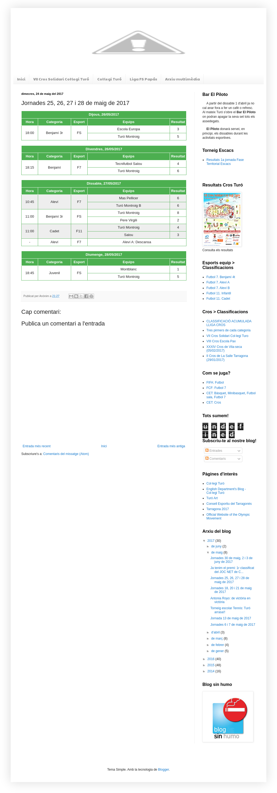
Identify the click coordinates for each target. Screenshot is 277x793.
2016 (211, 659)
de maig (217, 552)
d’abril (216, 632)
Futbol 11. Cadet (218, 298)
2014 (211, 671)
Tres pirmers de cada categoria (228, 330)
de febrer (218, 645)
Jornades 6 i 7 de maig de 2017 (232, 625)
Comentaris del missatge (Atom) (66, 454)
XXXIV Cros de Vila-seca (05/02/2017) (224, 348)
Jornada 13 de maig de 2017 (230, 618)
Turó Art (212, 498)
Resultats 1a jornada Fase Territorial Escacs (225, 161)
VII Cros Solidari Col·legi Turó (61, 79)
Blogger (163, 769)
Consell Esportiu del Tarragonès (229, 504)
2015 (211, 665)
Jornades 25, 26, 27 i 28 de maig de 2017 (229, 580)
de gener (218, 651)
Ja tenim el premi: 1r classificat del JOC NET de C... (232, 570)
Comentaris (215, 459)
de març (217, 638)
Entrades (213, 451)
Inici (21, 79)
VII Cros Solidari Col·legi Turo (227, 336)
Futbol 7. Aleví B (218, 288)
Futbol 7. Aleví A (218, 282)
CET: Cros (213, 402)
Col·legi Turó (109, 79)
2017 (211, 541)
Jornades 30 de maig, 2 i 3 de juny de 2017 (231, 560)
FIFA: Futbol (215, 382)
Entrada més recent (37, 446)
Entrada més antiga (171, 446)
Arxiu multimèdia (182, 79)
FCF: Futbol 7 (216, 388)
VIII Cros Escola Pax (221, 341)
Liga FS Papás (143, 79)
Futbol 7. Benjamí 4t (220, 277)
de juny (216, 546)
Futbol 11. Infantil (218, 293)
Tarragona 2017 (217, 509)
